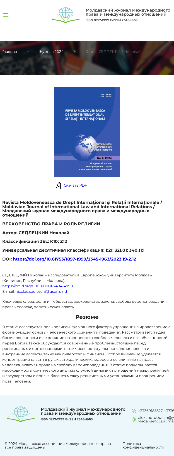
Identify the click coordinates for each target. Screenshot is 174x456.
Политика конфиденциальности (143, 445)
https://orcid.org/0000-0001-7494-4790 (37, 286)
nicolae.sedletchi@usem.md (41, 291)
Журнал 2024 (51, 52)
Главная (9, 52)
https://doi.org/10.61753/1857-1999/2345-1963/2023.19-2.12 (74, 259)
